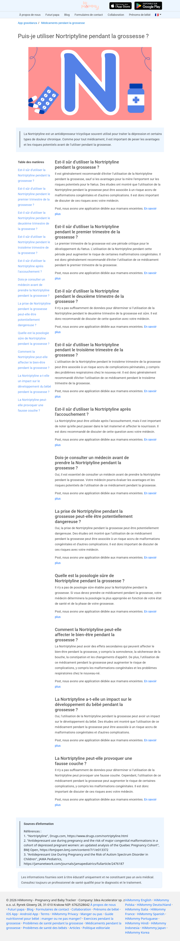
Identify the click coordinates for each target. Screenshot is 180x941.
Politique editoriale (96, 928)
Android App (29, 914)
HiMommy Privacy (65, 914)
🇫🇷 (157, 15)
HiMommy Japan (154, 928)
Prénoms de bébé (140, 14)
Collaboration (116, 14)
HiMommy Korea (137, 932)
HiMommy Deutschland (154, 905)
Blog (67, 14)
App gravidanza (27, 23)
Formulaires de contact (89, 14)
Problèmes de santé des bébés (45, 928)
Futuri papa (52, 14)
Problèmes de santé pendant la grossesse (53, 923)
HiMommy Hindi (137, 923)
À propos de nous (30, 14)
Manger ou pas (91, 914)
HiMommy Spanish (150, 914)
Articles (75, 928)
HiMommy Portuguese (141, 918)
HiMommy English (138, 900)
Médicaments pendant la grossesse (63, 23)
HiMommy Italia (136, 909)
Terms (45, 914)
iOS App (12, 914)
